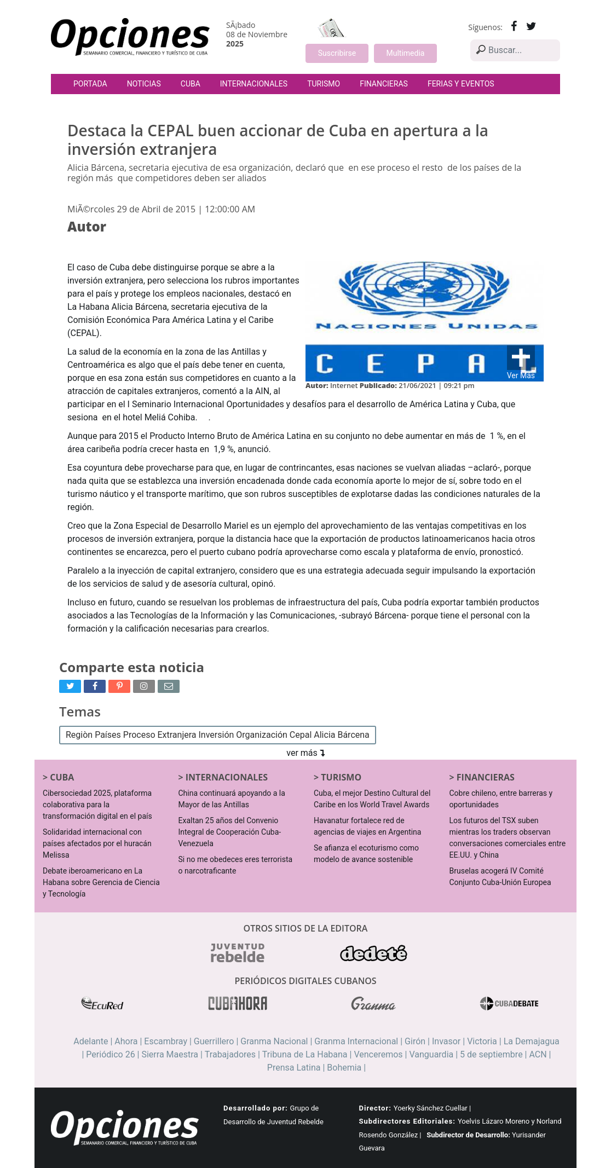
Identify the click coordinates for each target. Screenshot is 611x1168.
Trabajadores (230, 1054)
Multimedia (406, 53)
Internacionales (253, 83)
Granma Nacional (274, 1041)
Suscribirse (337, 53)
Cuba (190, 83)
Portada (90, 83)
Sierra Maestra (169, 1054)
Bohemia (344, 1067)
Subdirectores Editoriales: (407, 1121)
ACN (537, 1054)
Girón (415, 1041)
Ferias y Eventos (461, 83)
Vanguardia (431, 1054)
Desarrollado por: (255, 1108)
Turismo (323, 83)
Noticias (144, 83)
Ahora (125, 1041)
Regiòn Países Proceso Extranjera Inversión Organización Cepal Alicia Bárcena (218, 735)
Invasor (446, 1041)
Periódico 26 (110, 1054)
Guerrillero (214, 1041)
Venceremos (378, 1054)
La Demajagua (532, 1041)
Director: (375, 1108)
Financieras (384, 83)
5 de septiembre (491, 1054)
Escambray (165, 1041)
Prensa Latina (294, 1067)
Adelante (90, 1041)
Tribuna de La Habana (305, 1054)
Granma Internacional (356, 1041)
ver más (305, 753)
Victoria (482, 1041)
